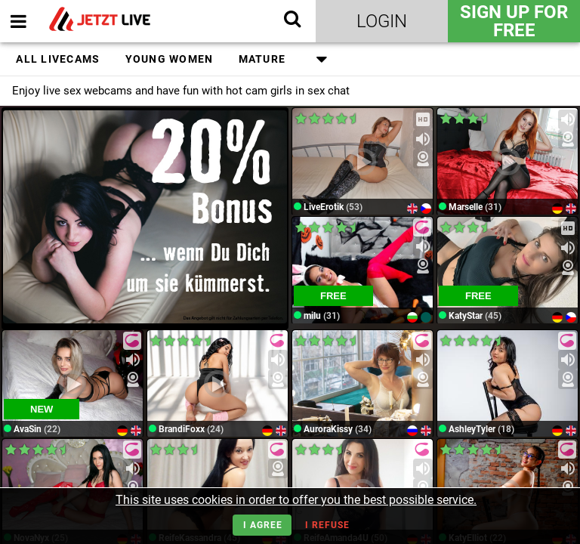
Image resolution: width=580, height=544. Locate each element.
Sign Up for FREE (514, 21)
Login (381, 21)
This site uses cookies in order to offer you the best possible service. (296, 500)
